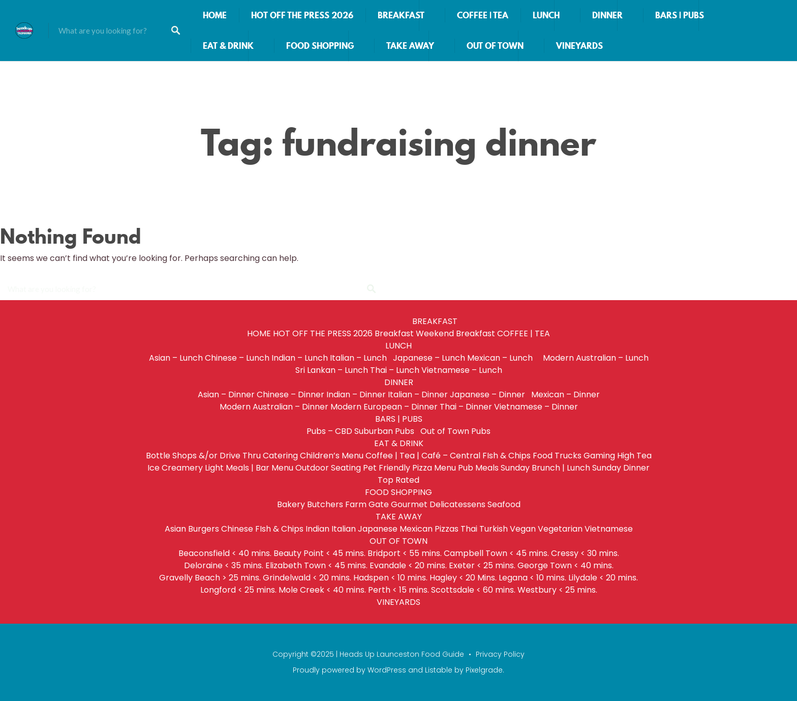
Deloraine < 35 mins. (223, 565)
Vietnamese (609, 529)
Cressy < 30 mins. (585, 553)
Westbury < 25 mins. (557, 590)
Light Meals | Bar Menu (249, 468)
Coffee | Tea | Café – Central (422, 455)
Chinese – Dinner (290, 394)
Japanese (377, 529)
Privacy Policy (500, 654)
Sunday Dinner (621, 468)
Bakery (291, 504)
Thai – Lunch (394, 370)
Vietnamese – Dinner (536, 407)
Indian (317, 529)
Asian (175, 529)
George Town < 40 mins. (565, 565)
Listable (438, 670)
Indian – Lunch (299, 358)
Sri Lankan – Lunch (331, 370)
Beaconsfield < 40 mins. (224, 553)
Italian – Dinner (418, 394)
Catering (280, 455)
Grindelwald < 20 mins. (307, 577)
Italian (343, 529)
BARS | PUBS (679, 15)
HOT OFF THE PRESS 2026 (302, 15)
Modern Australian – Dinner (274, 407)
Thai (469, 529)
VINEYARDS (579, 46)
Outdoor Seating (328, 468)
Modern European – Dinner (384, 407)
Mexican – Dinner (565, 394)
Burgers (203, 529)
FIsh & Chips (506, 455)
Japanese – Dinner (489, 394)
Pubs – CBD (329, 431)
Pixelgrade (484, 670)
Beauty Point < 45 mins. (319, 553)
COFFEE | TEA (482, 15)
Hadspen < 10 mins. (390, 577)
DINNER (607, 15)
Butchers (325, 504)
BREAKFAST (401, 15)
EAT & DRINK (228, 46)
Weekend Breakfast (455, 333)
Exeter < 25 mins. (482, 565)
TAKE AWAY (410, 46)
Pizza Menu (434, 468)
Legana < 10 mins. (532, 577)
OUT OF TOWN (495, 46)
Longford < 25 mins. (238, 590)
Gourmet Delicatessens (438, 504)
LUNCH (546, 15)
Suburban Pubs (386, 431)
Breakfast (394, 333)
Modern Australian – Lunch (596, 358)
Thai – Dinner (466, 407)
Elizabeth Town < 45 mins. (316, 565)
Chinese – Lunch (237, 358)
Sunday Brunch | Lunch (545, 468)
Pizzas (446, 529)
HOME (215, 15)
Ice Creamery (175, 468)
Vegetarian (560, 529)
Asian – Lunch (176, 358)
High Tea (634, 455)
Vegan (523, 529)
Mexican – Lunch (504, 358)
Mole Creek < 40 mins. (322, 590)
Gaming (599, 455)
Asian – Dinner (226, 394)
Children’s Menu (331, 455)
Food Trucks (557, 455)
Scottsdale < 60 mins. (473, 590)
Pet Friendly (386, 468)
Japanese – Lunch (429, 358)
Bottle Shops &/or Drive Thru (203, 455)
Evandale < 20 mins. (408, 565)
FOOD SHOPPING (320, 46)
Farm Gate (367, 504)
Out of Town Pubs (455, 431)
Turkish (493, 529)
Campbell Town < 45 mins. (496, 553)
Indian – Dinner (356, 394)
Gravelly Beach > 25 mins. (210, 577)
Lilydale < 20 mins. (603, 577)
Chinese (237, 529)
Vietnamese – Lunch (461, 370)
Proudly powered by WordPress (349, 670)
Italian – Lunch (360, 358)
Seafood (503, 504)
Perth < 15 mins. (398, 590)
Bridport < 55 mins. (404, 553)
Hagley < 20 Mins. (463, 577)
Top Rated (398, 480)
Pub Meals (478, 468)
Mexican (416, 529)
